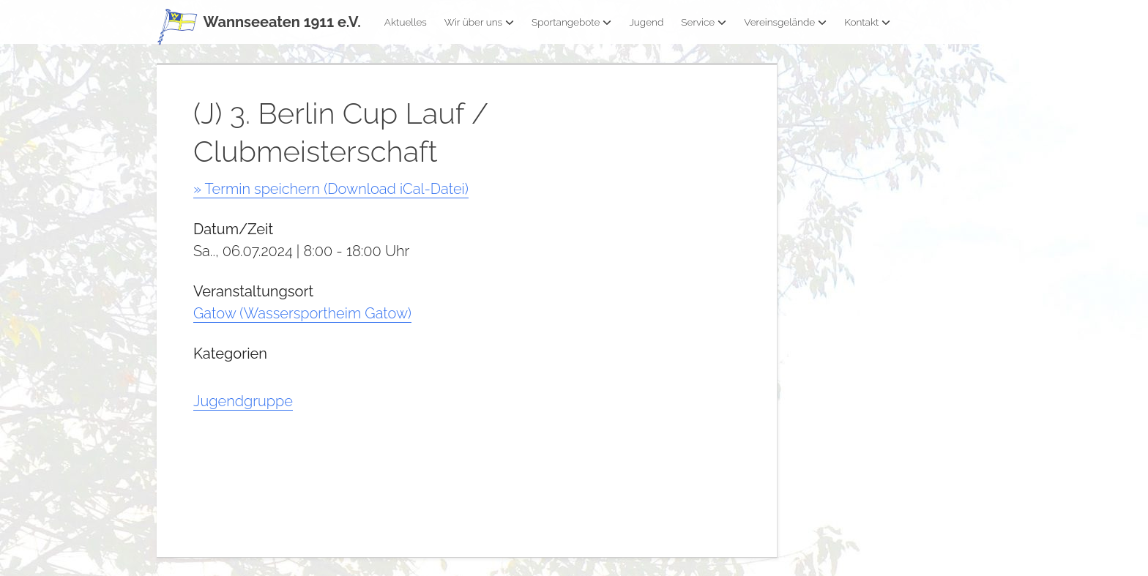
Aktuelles (405, 22)
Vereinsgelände (785, 22)
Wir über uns (479, 22)
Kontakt (867, 22)
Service (703, 22)
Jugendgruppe (243, 401)
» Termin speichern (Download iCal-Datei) (331, 189)
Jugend (646, 22)
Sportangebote (571, 22)
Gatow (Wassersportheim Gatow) (302, 313)
